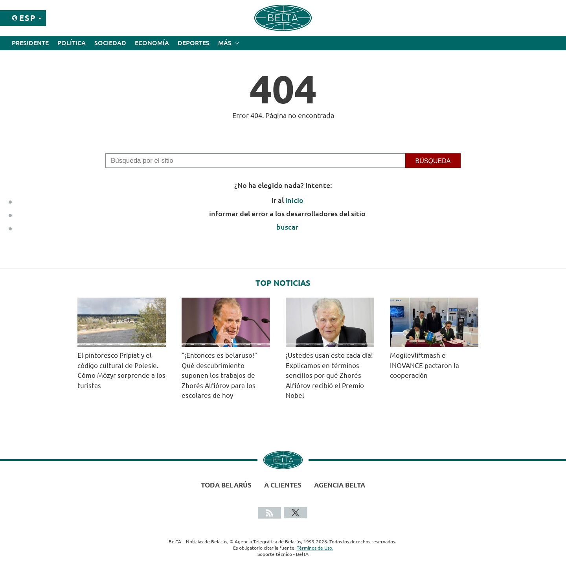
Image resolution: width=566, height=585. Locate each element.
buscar (287, 227)
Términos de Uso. (315, 547)
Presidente (30, 42)
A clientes (282, 485)
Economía (152, 42)
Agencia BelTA (339, 485)
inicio (294, 200)
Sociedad (110, 42)
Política (71, 42)
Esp (27, 17)
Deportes (193, 42)
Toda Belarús (226, 485)
